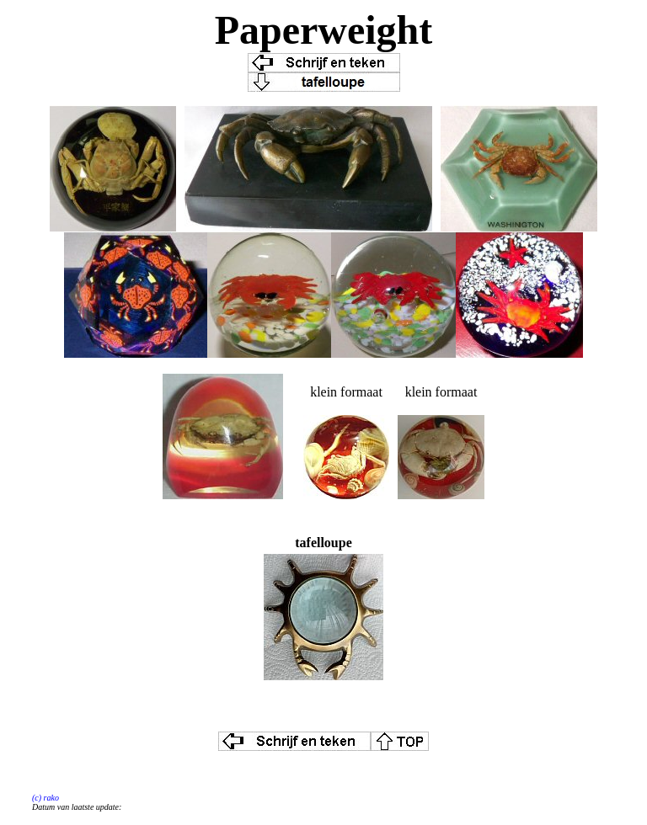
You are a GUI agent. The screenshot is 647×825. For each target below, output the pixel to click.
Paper (266, 30)
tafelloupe (323, 542)
